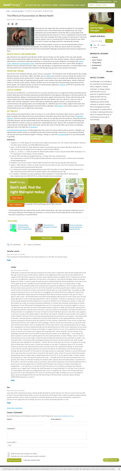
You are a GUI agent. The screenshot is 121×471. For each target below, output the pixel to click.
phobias (62, 85)
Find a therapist (15, 205)
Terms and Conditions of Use (63, 416)
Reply (9, 260)
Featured (95, 57)
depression (16, 63)
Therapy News (96, 62)
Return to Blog (47, 238)
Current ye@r (12, 442)
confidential (62, 134)
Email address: (56, 419)
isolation (60, 106)
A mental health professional (16, 130)
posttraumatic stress (27, 63)
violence (49, 76)
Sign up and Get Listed (104, 1)
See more (109, 71)
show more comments (14, 408)
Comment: (11, 429)
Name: (9, 419)
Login (115, 1)
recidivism (33, 127)
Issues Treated (97, 60)
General (94, 68)
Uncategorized (96, 65)
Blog (77, 5)
